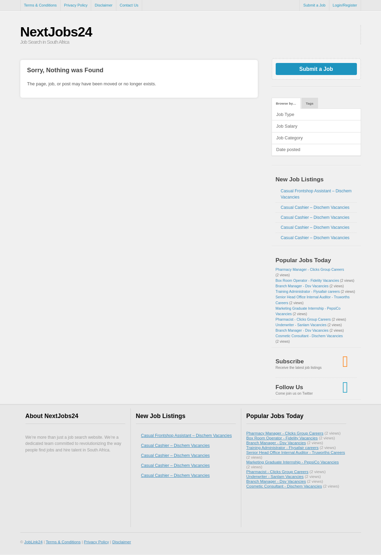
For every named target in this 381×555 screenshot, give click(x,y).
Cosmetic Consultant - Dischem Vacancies (309, 336)
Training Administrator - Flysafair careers (308, 291)
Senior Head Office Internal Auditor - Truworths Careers (295, 452)
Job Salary (286, 126)
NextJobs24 (56, 32)
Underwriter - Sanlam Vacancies (301, 325)
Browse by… (286, 103)
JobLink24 (33, 542)
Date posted (288, 149)
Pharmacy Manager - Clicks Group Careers (310, 269)
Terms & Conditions (40, 5)
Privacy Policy (75, 5)
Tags (310, 103)
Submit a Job (314, 5)
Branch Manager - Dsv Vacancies (302, 286)
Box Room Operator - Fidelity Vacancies (307, 280)
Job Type (285, 114)
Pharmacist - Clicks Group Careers (303, 319)
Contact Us (129, 5)
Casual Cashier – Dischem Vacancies (315, 207)
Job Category (289, 137)
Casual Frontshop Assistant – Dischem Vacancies (186, 435)
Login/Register (345, 5)
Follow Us (289, 387)
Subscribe (290, 361)
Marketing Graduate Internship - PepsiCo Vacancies (292, 462)
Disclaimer (103, 5)
